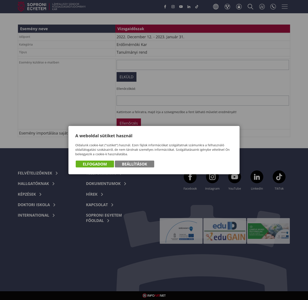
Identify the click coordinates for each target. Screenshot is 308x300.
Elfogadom (95, 164)
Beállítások (134, 164)
